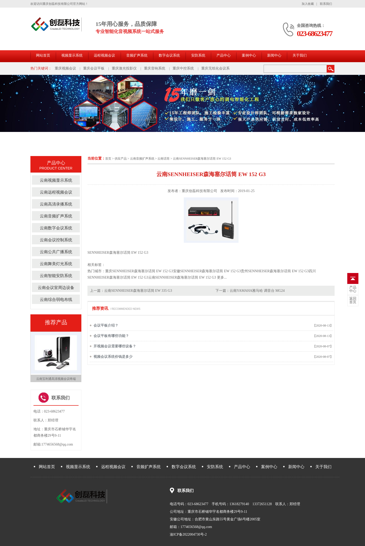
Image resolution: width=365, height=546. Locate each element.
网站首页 (43, 55)
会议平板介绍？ (106, 325)
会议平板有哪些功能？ (111, 336)
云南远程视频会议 (56, 192)
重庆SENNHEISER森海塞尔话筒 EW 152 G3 (139, 271)
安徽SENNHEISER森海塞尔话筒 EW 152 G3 (207, 271)
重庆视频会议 (65, 68)
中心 (353, 289)
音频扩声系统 (137, 55)
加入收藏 (308, 4)
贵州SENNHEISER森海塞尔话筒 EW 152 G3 (275, 271)
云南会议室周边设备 (56, 287)
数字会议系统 (169, 55)
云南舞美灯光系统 (56, 264)
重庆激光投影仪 (124, 68)
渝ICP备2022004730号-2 (188, 534)
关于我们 (300, 55)
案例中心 (249, 55)
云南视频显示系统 (56, 180)
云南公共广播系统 (56, 252)
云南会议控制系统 (56, 240)
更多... (222, 277)
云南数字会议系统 (56, 228)
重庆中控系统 (183, 68)
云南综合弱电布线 (56, 299)
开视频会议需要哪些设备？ (115, 346)
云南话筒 (163, 158)
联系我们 (326, 4)
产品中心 (223, 55)
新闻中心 (274, 55)
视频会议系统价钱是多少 (113, 357)
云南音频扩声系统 (142, 158)
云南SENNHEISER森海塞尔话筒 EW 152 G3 (202, 158)
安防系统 (198, 55)
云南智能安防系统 (56, 276)
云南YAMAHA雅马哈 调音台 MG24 (257, 291)
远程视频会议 (104, 55)
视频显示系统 (72, 55)
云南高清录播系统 (56, 204)
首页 (108, 158)
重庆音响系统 (154, 68)
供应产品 (121, 158)
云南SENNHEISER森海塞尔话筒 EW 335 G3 (138, 291)
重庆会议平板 (93, 68)
